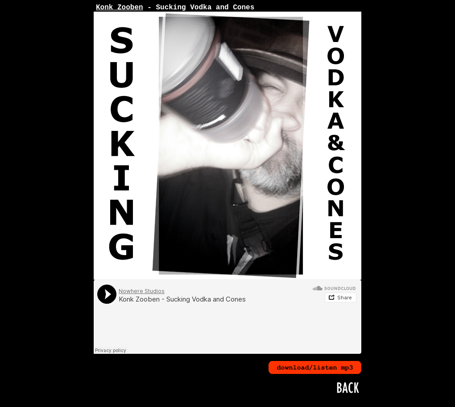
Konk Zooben (119, 8)
